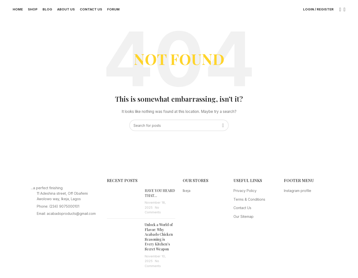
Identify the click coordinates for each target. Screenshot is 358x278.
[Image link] (58, 183)
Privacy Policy (245, 193)
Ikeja (186, 193)
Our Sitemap (243, 219)
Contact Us (242, 210)
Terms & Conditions (249, 201)
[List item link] (65, 208)
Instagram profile (297, 193)
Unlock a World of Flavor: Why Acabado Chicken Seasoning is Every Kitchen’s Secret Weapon (159, 239)
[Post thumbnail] (124, 203)
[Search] (338, 11)
